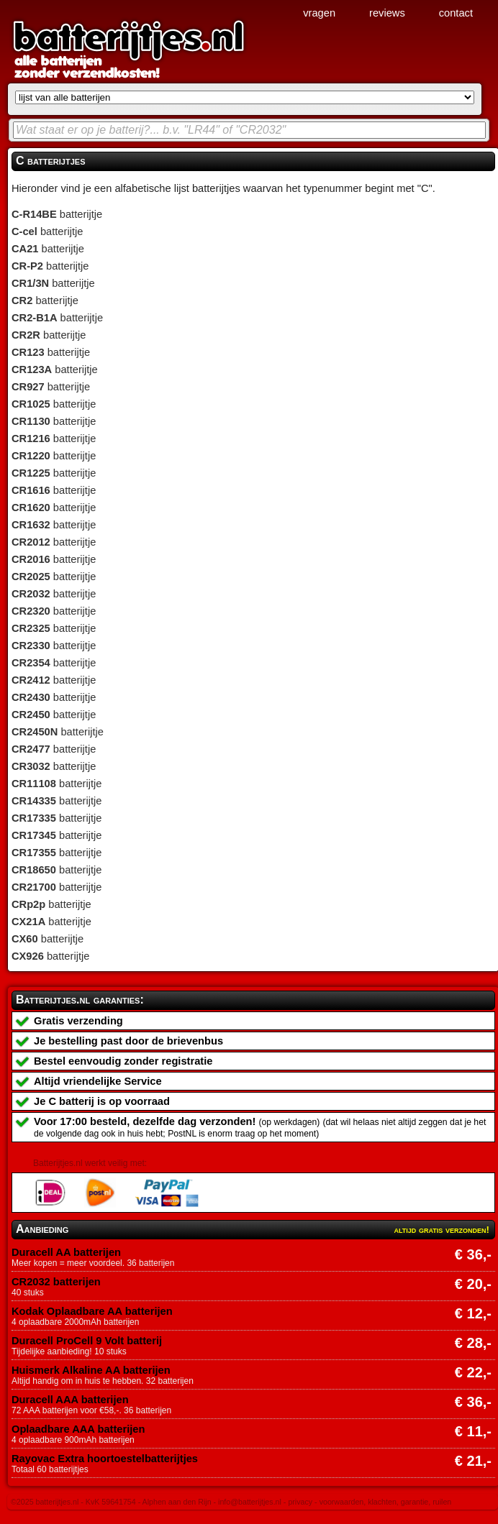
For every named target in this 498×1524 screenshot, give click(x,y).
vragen (319, 13)
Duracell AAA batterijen (70, 1399)
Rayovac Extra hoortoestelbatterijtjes (105, 1458)
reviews (387, 13)
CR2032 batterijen (56, 1281)
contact (456, 13)
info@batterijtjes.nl (249, 1501)
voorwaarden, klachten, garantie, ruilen (386, 1501)
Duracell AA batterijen (66, 1252)
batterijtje (57, 214)
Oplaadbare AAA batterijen (78, 1429)
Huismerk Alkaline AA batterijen (91, 1370)
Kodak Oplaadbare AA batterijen (92, 1311)
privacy (300, 1501)
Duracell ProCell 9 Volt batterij (87, 1340)
